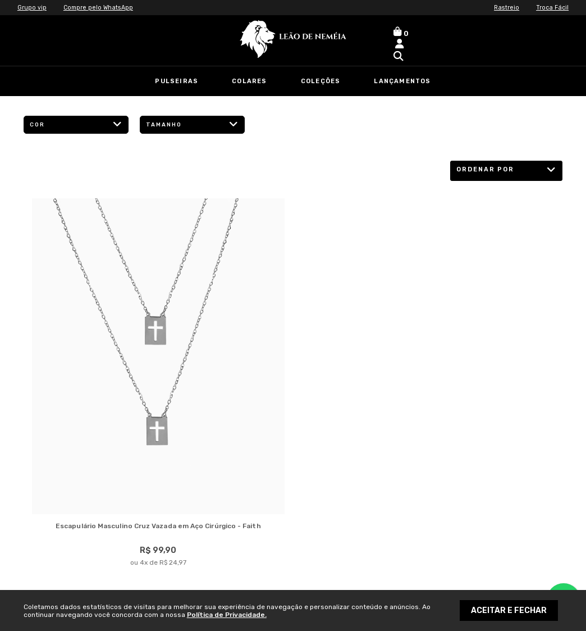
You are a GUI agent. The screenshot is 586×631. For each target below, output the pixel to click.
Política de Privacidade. (227, 615)
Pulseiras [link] (176, 81)
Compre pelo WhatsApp (102, 7)
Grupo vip (32, 7)
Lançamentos (402, 81)
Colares (249, 81)
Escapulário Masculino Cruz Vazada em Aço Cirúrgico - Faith (158, 527)
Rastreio (503, 7)
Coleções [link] (321, 81)
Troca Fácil (551, 7)
